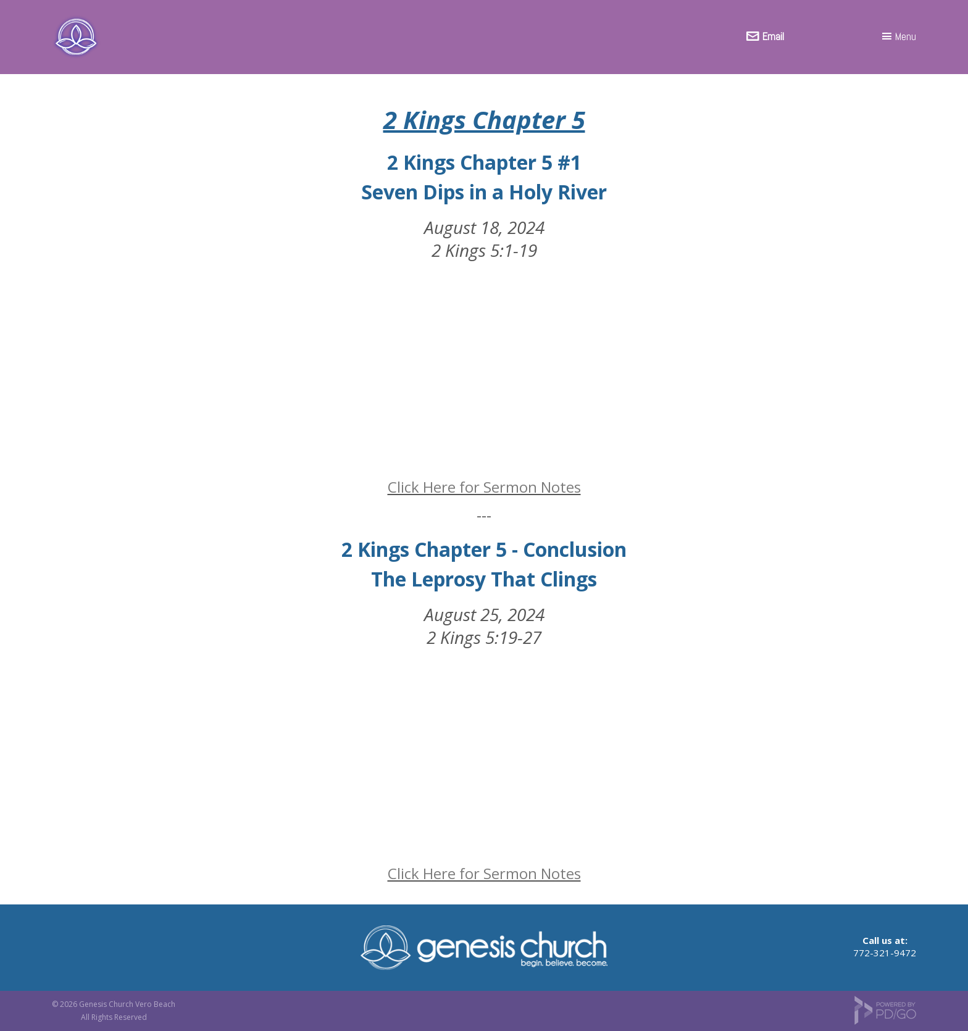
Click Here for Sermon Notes (484, 487)
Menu (905, 36)
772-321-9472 (884, 952)
